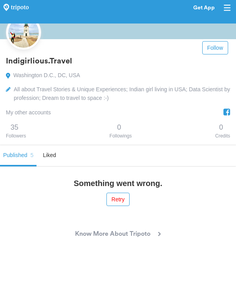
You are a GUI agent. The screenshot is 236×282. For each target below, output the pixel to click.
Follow (215, 48)
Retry (118, 199)
